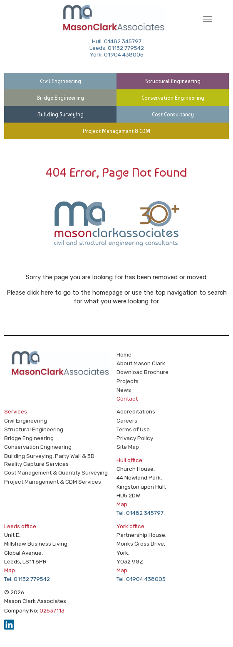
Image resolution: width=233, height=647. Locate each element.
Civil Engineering (60, 81)
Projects (127, 381)
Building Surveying (60, 114)
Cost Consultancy (173, 114)
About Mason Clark (140, 363)
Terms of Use (133, 429)
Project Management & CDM (116, 131)
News (123, 389)
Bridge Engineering (60, 97)
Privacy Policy (134, 438)
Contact (127, 398)
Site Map (127, 446)
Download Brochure (142, 372)
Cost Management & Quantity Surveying (56, 472)
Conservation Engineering (172, 97)
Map (121, 504)
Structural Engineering (173, 81)
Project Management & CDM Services (52, 481)
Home (123, 354)
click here (40, 292)
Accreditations (135, 411)
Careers (126, 420)
